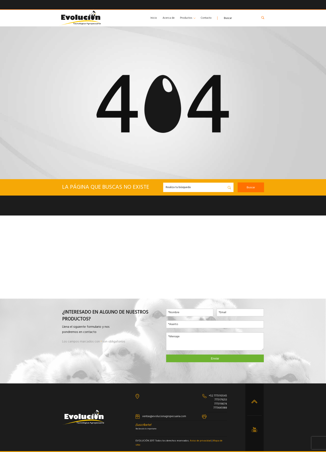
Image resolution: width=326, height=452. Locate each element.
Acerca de (169, 18)
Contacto (206, 18)
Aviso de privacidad (200, 441)
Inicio (154, 18)
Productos (186, 18)
